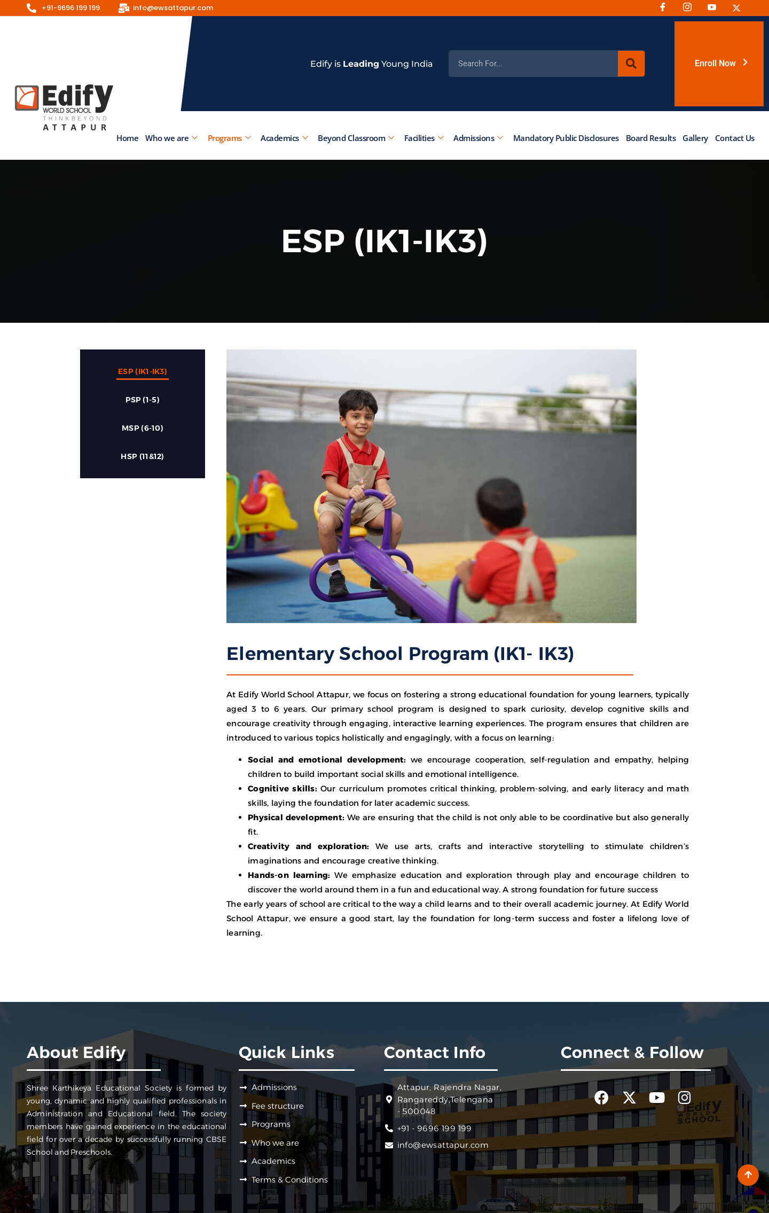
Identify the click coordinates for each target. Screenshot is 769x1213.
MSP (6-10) (142, 428)
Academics (284, 138)
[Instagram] (691, 8)
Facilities (423, 138)
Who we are (171, 138)
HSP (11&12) (142, 456)
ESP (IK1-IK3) (142, 371)
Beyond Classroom (356, 138)
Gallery (695, 138)
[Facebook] (666, 8)
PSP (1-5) (142, 400)
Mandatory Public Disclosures (565, 138)
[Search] (631, 63)
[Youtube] (716, 8)
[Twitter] (740, 8)
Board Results (650, 138)
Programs (228, 138)
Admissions (478, 138)
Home (127, 138)
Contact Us (734, 138)
